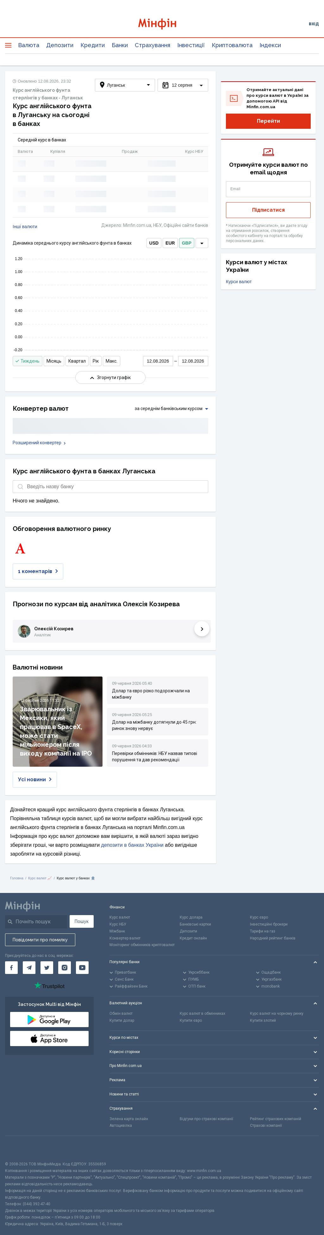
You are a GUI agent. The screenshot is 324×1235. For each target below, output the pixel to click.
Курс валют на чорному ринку (276, 1013)
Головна (16, 878)
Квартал (77, 361)
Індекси (270, 45)
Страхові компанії (266, 1125)
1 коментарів (38, 571)
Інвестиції (191, 45)
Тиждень (28, 361)
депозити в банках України (132, 845)
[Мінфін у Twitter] (46, 967)
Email (235, 189)
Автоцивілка (120, 1125)
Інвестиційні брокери (269, 924)
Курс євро (259, 917)
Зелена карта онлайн (128, 1119)
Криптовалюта (232, 45)
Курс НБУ (117, 924)
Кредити (92, 45)
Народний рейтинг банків (273, 938)
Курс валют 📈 (40, 878)
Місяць (54, 361)
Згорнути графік (110, 377)
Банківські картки (195, 924)
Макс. (111, 361)
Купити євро (191, 1020)
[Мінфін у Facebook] (11, 967)
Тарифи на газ (262, 931)
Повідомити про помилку (40, 939)
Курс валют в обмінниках (202, 1013)
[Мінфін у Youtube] (82, 967)
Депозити (59, 45)
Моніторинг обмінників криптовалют (142, 945)
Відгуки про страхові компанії (206, 1119)
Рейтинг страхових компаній (275, 1119)
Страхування (152, 45)
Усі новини (35, 780)
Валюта (28, 45)
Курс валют (119, 917)
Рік (96, 361)
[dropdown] (202, 243)
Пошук (82, 921)
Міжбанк (117, 931)
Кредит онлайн (193, 938)
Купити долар (121, 1020)
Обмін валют (121, 1013)
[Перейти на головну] (162, 23)
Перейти (268, 121)
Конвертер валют (124, 938)
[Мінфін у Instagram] (64, 967)
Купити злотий (263, 1020)
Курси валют (239, 281)
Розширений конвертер (39, 442)
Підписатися (268, 210)
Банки (120, 45)
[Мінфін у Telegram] (29, 967)
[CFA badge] (19, 1148)
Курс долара (191, 917)
